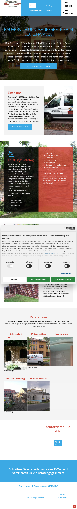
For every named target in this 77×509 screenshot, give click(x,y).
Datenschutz (62, 498)
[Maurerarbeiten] (38, 396)
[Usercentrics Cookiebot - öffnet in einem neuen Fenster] (66, 228)
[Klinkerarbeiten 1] (15, 355)
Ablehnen (14, 279)
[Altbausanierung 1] (15, 396)
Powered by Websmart (38, 505)
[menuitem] (33, 5)
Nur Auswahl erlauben (38, 279)
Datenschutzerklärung (53, 253)
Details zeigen (66, 273)
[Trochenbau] (61, 351)
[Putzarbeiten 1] (38, 351)
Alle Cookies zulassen (63, 279)
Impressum (62, 494)
